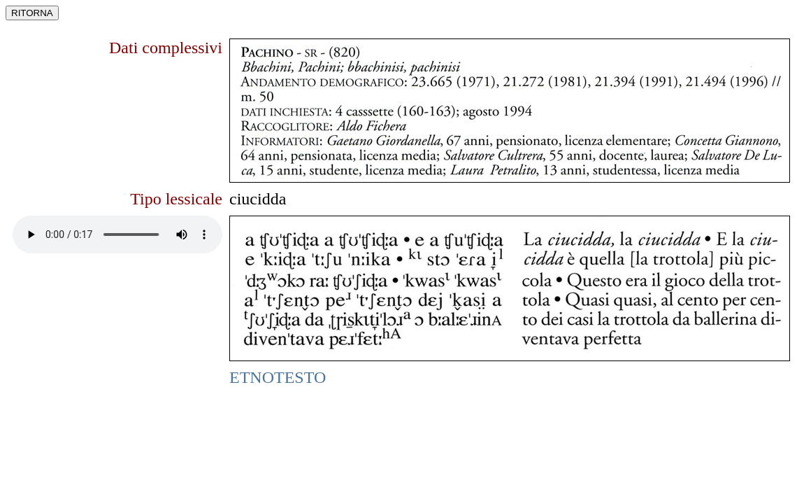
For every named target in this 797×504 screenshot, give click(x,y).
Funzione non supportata (117, 234)
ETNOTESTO (277, 377)
